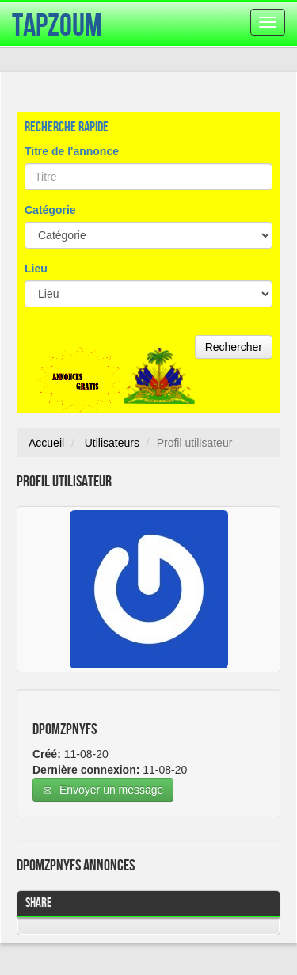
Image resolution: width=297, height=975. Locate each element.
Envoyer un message (103, 790)
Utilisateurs (112, 442)
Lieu (36, 268)
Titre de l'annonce (72, 151)
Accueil (46, 442)
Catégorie (50, 210)
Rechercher (233, 347)
